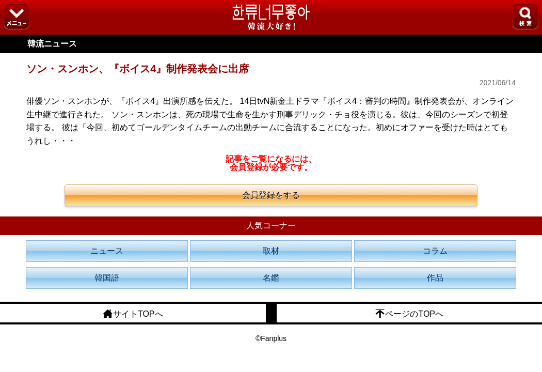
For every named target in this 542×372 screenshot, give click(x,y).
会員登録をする (271, 195)
